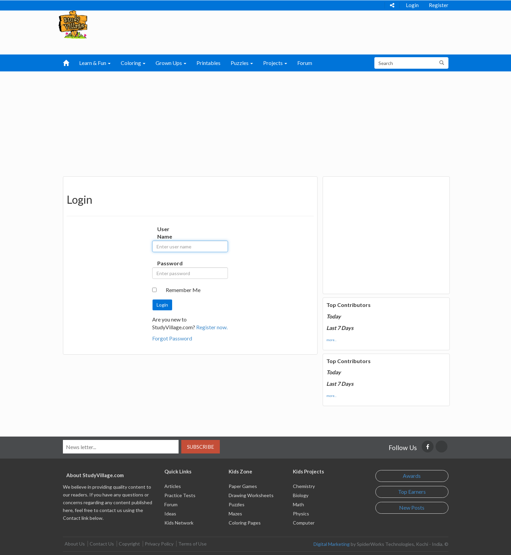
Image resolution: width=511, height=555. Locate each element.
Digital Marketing (331, 544)
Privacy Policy (159, 544)
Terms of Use (192, 544)
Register (438, 5)
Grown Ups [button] (171, 63)
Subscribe (200, 447)
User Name (164, 233)
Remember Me (183, 290)
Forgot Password (172, 338)
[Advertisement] (256, 122)
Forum (304, 63)
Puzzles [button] (242, 63)
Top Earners (412, 491)
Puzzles (237, 504)
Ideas (170, 513)
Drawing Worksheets (251, 495)
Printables (208, 63)
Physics (301, 513)
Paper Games (243, 486)
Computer (304, 523)
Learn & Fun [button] (95, 63)
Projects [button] (275, 63)
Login (412, 5)
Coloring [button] (133, 63)
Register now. (212, 327)
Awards (412, 475)
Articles (172, 486)
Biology (300, 495)
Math (298, 504)
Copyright (129, 544)
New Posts (411, 507)
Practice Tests (179, 495)
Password (164, 263)
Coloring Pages (245, 523)
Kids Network (178, 523)
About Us (75, 544)
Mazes (235, 513)
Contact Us (102, 544)
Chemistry (304, 486)
